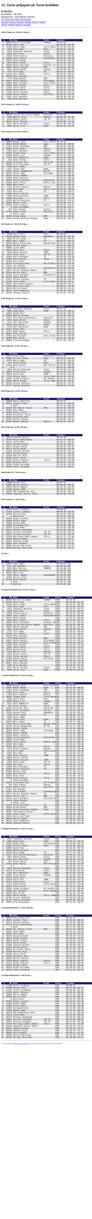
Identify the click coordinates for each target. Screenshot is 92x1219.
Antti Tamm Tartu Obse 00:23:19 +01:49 (43, 49)
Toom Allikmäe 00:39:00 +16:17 (43, 237)
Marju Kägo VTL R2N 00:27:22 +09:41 (48, 992)
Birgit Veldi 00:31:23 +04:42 (43, 281)
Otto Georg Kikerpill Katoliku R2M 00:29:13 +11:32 (48, 994)
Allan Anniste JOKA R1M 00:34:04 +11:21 (48, 882)
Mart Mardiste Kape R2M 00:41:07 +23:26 (48, 1016)
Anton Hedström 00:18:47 (39, 463)
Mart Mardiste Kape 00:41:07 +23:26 (43, 377)
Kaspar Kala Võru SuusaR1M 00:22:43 (44, 793)
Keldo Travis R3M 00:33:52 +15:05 (48, 1095)
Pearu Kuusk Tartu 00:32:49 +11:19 (43, 95)
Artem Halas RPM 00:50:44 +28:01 (43, 248)
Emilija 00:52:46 (39, 675)
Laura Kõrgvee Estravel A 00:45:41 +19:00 (43, 317)
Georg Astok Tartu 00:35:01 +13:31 (43, 100)
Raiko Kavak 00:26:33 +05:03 (43, 65)
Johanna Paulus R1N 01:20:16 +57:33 (48, 958)
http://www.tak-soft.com (20, 1216)
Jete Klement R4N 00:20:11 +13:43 (48, 1205)
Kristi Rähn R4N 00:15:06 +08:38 (48, 1172)
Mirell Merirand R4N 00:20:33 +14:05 (48, 1207)
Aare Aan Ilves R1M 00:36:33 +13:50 (48, 888)
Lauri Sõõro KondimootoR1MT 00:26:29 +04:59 (48, 711)
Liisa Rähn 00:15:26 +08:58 (43, 609)
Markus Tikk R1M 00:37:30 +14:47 (48, 896)
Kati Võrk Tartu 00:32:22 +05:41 (43, 287)
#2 (8, 19)
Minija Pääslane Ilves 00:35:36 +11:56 (43, 427)
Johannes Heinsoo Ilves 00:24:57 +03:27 (43, 54)
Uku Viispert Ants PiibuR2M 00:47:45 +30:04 (48, 1038)
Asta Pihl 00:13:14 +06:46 (43, 596)
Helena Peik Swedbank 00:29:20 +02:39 (43, 271)
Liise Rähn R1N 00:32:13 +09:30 (48, 858)
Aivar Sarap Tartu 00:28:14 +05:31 (43, 180)
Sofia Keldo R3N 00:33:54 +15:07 (48, 1098)
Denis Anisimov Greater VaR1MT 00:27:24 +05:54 (48, 719)
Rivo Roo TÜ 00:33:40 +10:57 (43, 218)
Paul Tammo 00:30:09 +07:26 (43, 189)
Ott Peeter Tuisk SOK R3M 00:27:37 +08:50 (48, 1082)
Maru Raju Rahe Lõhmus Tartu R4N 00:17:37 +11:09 (48, 1194)
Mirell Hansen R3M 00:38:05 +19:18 (48, 1117)
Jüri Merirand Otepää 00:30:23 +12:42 (43, 372)
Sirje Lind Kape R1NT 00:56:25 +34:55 (48, 776)
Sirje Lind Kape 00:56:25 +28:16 (43, 142)
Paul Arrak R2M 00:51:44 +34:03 (48, 1040)
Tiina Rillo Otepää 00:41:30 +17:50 (43, 429)
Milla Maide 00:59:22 (39, 670)
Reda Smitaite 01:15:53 (39, 659)
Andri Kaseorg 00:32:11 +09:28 (43, 202)
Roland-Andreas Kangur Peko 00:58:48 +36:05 (43, 251)
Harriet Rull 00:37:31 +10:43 (43, 526)
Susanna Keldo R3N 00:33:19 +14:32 (48, 1090)
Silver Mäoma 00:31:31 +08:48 (43, 199)
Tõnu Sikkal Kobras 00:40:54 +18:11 (43, 240)
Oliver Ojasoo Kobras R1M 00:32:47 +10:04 (48, 869)
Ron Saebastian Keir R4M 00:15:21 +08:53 (48, 1180)
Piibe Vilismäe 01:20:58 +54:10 (43, 537)
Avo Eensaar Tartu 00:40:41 (39, 653)
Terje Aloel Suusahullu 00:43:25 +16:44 (43, 308)
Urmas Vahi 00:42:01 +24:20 (43, 380)
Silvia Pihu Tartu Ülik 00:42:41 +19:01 (43, 435)
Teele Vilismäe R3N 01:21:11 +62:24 (48, 1131)
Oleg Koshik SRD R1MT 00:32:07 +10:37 (48, 738)
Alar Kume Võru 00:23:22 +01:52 (43, 51)
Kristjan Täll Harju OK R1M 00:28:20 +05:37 (48, 820)
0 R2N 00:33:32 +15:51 (48, 1008)
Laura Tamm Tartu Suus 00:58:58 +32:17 (43, 325)
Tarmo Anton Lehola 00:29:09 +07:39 (43, 76)
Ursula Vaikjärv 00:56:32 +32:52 (43, 443)
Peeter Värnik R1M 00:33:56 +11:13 (48, 880)
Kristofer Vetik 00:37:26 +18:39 (43, 479)
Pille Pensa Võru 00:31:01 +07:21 (43, 419)
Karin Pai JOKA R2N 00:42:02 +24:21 (48, 1024)
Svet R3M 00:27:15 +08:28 (48, 1079)
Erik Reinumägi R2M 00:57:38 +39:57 (48, 1051)
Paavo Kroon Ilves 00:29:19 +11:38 (43, 369)
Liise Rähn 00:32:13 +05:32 (43, 284)
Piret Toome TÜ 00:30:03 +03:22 (43, 273)
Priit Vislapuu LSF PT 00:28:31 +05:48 (43, 186)
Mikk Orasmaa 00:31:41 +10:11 (43, 84)
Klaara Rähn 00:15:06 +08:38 (43, 604)
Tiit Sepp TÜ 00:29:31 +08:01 (43, 78)
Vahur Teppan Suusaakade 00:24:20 (39, 664)
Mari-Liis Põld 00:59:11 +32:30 (43, 330)
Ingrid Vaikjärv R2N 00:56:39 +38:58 (48, 1049)
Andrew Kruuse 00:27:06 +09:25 (43, 364)
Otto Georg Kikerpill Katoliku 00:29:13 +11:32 (43, 366)
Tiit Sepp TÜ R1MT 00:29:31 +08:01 (48, 730)
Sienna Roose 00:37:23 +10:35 (43, 523)
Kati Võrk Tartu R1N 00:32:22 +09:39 (48, 866)
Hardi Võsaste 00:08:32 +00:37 (43, 559)
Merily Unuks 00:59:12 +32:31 (43, 333)
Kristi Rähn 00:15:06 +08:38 (43, 601)
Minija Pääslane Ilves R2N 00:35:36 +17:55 (48, 1011)
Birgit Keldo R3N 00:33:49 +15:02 (48, 1093)
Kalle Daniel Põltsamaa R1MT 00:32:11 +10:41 (48, 741)
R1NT (21, 22)
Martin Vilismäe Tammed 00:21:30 (39, 43)
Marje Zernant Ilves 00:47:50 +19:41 (43, 139)
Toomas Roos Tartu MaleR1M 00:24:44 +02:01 (48, 807)
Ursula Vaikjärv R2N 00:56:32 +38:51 (48, 1046)
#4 (17, 19)
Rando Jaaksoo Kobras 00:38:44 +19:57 (43, 487)
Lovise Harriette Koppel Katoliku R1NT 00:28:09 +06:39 (48, 722)
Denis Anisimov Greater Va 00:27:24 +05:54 (43, 70)
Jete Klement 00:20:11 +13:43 (43, 628)
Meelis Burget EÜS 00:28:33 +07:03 (43, 73)
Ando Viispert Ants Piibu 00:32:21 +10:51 (43, 92)
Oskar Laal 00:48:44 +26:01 (43, 245)
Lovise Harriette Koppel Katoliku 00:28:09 (39, 128)
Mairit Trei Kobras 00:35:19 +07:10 (43, 131)
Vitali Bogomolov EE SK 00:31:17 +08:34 (43, 194)
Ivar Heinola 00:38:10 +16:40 (43, 108)
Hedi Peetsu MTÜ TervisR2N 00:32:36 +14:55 (48, 1005)
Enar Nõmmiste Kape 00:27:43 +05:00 (43, 178)
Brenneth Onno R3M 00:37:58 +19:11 (48, 1114)
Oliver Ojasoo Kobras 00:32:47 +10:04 (43, 213)
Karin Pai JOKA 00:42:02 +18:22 (43, 432)
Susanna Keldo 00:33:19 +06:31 (43, 513)
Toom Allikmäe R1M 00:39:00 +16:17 (48, 907)
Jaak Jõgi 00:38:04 (39, 651)
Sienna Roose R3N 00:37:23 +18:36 (48, 1104)
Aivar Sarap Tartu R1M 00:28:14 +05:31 (48, 818)
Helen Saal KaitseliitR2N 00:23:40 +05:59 (48, 981)
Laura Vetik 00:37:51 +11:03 (43, 529)
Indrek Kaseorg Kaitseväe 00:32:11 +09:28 (43, 205)
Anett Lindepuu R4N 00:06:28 (44, 1148)
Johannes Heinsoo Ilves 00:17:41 (39, 356)
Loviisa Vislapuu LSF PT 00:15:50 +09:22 (43, 614)
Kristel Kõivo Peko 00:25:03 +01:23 (43, 413)
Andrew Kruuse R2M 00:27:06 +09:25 (48, 989)
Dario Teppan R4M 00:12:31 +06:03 (48, 1159)
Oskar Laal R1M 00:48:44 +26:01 (48, 934)
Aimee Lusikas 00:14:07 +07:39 (43, 598)
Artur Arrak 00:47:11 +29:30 (43, 385)
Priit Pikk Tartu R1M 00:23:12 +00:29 (48, 801)
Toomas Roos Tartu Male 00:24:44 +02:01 (43, 172)
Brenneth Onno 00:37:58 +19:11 (43, 482)
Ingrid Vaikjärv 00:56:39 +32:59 (43, 446)
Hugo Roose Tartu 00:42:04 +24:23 (43, 383)
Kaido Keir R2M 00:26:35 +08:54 (48, 986)
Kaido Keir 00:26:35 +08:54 (43, 361)
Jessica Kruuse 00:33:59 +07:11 (43, 521)
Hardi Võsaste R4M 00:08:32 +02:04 (48, 1156)
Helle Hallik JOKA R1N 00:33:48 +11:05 (48, 877)
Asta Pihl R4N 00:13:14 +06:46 (48, 1164)
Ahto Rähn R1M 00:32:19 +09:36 (48, 864)
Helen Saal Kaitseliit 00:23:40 (39, 411)
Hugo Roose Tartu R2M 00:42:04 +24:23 (48, 1027)
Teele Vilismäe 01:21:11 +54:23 (43, 540)
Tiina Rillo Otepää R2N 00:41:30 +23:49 (48, 1019)
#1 (3, 19)
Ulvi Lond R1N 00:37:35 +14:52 (48, 901)
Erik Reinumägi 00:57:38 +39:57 (43, 393)
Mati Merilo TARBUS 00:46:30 (39, 656)
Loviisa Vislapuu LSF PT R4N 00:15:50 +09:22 (48, 1188)
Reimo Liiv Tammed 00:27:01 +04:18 (43, 175)
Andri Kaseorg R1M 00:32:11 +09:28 (48, 853)
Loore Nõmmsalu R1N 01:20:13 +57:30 (48, 955)
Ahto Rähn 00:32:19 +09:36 (43, 210)
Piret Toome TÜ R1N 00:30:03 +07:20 (48, 828)
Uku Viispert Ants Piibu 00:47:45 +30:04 (43, 388)
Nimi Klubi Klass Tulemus (52, 689)
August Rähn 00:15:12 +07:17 (43, 565)
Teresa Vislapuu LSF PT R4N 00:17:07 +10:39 (48, 1191)
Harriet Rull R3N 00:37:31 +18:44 (48, 1109)
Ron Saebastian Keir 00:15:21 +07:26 (43, 568)
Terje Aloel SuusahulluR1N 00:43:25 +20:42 (48, 920)
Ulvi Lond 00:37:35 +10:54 (43, 300)
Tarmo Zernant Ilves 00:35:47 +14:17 (43, 103)
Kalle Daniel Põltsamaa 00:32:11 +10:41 (43, 89)
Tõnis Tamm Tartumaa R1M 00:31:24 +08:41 (48, 847)
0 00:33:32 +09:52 (43, 424)
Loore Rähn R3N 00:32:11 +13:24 (48, 1085)
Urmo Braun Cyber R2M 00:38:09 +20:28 (48, 1013)
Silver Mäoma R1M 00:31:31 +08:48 (48, 850)
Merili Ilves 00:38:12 (39, 667)
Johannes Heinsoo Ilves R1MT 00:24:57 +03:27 (48, 703)
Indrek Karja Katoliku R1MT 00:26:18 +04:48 (48, 708)
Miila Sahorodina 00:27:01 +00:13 (43, 507)
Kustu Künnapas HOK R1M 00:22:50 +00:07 (48, 799)
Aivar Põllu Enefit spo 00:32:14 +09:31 (43, 207)
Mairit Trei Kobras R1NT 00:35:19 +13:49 (48, 754)
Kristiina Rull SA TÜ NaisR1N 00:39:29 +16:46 (48, 910)
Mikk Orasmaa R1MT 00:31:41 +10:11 (48, 735)
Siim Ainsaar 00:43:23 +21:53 (43, 111)
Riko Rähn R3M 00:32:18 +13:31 (48, 1087)
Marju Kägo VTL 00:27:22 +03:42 (43, 416)
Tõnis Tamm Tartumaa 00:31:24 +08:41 (43, 197)
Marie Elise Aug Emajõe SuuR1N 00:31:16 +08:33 (48, 839)
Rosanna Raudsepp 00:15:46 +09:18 (43, 612)
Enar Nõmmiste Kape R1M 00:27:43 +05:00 (48, 815)
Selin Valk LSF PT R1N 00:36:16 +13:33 (48, 885)
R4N (18, 25)
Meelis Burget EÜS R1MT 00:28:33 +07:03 (48, 725)
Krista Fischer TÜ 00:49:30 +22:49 (43, 322)
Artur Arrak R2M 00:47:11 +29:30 (48, 1032)
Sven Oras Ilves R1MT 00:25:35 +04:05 (48, 706)
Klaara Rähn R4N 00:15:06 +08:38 (48, 1169)
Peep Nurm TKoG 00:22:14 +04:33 (43, 358)
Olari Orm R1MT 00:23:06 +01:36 (48, 695)
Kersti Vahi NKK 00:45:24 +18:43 (43, 314)
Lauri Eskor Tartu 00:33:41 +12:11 (43, 97)
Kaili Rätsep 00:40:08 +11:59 (43, 136)
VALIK (26, 25)
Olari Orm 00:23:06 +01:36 (43, 46)
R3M (42, 22)
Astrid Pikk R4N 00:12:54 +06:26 (48, 1161)
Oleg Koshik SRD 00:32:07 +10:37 (43, 87)
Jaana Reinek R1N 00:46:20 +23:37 (48, 931)
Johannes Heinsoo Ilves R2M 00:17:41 (44, 975)
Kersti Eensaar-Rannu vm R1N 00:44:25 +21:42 (48, 923)
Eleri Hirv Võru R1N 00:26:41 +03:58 (48, 809)
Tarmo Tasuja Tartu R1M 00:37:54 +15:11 (48, 904)
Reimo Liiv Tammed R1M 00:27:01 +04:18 (48, 812)
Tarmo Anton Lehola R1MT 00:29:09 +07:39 (48, 727)
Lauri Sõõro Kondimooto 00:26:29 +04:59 (43, 62)
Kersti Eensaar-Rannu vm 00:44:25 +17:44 (43, 311)
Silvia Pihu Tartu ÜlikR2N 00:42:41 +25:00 (48, 1030)
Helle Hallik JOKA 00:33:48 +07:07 (43, 290)
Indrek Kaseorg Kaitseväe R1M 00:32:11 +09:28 (48, 855)
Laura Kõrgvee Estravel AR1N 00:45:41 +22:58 (48, 928)
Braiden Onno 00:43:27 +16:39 (43, 534)
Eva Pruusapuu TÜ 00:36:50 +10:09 (43, 295)
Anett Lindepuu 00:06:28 (39, 587)
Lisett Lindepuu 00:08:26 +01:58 (43, 590)
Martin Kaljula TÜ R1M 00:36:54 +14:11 (48, 893)
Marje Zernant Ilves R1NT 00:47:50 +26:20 (48, 773)
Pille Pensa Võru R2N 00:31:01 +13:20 (48, 1003)
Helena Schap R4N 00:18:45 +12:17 (48, 1202)
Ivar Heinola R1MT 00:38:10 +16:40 (48, 765)
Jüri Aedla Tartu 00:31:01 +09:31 (43, 81)
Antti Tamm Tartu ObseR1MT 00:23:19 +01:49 (48, 698)
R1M (27, 19)
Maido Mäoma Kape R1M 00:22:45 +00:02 (48, 796)
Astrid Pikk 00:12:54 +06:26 (43, 593)
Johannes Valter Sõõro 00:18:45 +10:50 (43, 570)
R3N (4, 25)
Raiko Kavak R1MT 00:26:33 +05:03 (48, 714)
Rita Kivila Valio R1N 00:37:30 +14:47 (48, 899)
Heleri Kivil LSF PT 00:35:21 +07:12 (43, 134)
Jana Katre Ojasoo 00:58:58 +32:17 (43, 327)
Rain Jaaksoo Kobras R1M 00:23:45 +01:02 (48, 804)
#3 (12, 19)
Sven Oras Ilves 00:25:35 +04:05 (43, 57)
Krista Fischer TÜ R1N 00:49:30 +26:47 (48, 937)
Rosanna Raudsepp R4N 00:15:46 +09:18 (48, 1186)
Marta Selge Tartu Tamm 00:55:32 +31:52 (43, 440)
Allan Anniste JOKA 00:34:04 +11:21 (43, 224)
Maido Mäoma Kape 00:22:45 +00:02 (43, 162)
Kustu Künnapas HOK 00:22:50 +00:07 (43, 164)
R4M (11, 25)
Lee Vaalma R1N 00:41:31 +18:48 (48, 918)
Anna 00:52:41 (39, 672)
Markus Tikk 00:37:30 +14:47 (43, 232)
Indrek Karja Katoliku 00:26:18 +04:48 (43, 59)
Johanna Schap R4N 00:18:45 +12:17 (48, 1199)
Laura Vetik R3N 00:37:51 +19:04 (48, 1112)
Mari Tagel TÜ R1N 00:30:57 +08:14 (48, 836)
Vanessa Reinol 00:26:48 (39, 504)
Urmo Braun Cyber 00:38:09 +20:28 (43, 374)
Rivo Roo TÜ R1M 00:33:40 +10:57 (48, 874)
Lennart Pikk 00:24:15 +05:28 (43, 466)
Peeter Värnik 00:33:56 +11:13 (43, 221)
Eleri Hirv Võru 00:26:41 (39, 268)
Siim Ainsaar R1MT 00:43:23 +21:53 (48, 771)
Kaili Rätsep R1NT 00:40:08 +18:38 (48, 768)
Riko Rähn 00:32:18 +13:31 (43, 474)
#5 (22, 19)
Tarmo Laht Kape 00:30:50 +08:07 (43, 191)
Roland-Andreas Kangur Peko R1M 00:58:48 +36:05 (48, 942)
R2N (35, 22)
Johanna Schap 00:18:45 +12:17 (43, 625)
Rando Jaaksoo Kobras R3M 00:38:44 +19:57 (48, 1120)
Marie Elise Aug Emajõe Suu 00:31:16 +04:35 (43, 279)
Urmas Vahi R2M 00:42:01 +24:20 (48, 1021)
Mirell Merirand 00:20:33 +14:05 (43, 631)
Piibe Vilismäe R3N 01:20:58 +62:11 (48, 1128)
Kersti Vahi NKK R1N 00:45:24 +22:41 (48, 926)
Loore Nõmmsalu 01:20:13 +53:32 (43, 336)
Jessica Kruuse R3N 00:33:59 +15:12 (48, 1101)
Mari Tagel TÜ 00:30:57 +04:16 (43, 276)
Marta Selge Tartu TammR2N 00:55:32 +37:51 (48, 1043)
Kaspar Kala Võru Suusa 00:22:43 (39, 159)
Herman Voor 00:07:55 (39, 557)
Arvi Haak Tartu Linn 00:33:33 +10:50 (43, 216)
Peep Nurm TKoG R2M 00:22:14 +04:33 (48, 978)
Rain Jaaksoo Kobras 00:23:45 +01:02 (43, 170)
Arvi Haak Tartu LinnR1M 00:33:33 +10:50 (48, 872)
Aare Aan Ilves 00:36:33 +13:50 (43, 226)
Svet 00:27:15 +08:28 (43, 468)
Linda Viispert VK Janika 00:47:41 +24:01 (43, 438)
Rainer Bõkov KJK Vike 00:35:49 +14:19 (43, 105)
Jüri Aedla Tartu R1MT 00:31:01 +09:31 (48, 733)
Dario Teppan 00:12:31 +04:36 (43, 562)
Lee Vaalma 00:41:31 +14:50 (43, 306)
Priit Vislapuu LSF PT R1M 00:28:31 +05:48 (48, 823)
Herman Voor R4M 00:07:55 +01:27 (48, 1150)
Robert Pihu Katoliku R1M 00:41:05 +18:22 (48, 915)
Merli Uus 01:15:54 (39, 662)
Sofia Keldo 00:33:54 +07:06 (43, 518)
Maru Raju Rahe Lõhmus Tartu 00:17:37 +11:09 (43, 620)
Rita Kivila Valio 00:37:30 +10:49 (43, 298)
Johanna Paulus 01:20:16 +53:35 (43, 338)
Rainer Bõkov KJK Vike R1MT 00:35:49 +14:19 (48, 763)
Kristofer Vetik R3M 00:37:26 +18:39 (48, 1106)
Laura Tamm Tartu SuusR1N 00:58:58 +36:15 (48, 947)
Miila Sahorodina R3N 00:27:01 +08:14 (48, 1076)
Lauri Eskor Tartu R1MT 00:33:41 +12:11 (48, 749)
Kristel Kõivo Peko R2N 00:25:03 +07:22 (48, 984)
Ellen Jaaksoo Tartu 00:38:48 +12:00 (43, 532)
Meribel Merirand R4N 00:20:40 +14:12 (48, 1210)
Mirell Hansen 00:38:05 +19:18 (43, 484)
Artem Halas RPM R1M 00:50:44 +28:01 (48, 939)
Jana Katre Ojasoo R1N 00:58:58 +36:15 (48, 945)
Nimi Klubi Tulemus (47, 41)
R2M (28, 22)
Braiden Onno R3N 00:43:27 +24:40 (48, 1125)
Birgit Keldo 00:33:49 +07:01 (43, 515)
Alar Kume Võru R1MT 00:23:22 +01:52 (48, 700)
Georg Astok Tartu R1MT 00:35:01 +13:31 (48, 752)
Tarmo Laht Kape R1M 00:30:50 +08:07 (48, 834)
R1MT (5, 22)
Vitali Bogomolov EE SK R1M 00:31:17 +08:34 (48, 842)
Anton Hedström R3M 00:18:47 (44, 1068)
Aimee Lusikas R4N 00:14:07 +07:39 (48, 1167)
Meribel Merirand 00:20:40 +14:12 (43, 633)
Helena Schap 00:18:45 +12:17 (43, 623)
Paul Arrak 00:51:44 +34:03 (43, 391)
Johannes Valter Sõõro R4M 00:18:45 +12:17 (48, 1196)
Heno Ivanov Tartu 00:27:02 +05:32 (43, 68)
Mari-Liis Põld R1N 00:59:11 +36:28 (48, 950)
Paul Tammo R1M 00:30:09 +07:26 (48, 831)
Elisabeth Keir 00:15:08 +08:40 (43, 606)
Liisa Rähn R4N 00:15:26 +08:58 (48, 1183)
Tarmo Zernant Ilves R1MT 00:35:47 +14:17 (48, 760)
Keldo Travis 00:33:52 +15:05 (43, 476)
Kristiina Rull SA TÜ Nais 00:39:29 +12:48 (43, 303)
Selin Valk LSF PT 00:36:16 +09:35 (43, 292)
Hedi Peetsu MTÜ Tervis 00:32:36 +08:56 (43, 421)
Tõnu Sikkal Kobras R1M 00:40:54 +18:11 (48, 912)
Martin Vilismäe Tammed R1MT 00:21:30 (44, 692)
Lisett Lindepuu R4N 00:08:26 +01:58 (48, 1153)
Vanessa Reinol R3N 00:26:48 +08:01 (48, 1074)
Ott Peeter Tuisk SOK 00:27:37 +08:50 (43, 471)
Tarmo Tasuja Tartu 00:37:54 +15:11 (43, 235)
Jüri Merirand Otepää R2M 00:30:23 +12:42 (48, 1000)
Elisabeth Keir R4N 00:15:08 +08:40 (48, 1175)
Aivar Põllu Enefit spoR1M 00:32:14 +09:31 (48, 861)
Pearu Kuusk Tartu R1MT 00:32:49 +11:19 (48, 746)
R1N (13, 22)
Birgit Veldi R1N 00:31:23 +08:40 (48, 845)
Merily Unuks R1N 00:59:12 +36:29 (48, 953)
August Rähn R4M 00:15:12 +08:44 (48, 1177)
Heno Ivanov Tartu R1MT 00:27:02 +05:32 (48, 717)
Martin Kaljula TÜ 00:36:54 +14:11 (43, 229)
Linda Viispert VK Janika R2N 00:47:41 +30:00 (48, 1035)
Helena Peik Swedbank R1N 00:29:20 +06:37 (48, 826)
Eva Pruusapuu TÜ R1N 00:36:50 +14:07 (48, 891)
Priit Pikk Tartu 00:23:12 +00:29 (43, 167)
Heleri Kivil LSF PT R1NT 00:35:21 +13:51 (48, 757)
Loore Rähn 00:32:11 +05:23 (43, 510)
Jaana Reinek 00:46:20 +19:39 (43, 319)
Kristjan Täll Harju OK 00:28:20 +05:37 (43, 183)
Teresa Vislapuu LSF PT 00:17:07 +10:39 (43, 617)
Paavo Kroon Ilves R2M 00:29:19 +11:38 (48, 997)
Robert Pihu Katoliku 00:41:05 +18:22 (43, 243)
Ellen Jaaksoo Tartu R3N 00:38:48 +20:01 (48, 1122)
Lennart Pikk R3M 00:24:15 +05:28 (48, 1071)
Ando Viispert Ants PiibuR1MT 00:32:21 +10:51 (48, 744)
